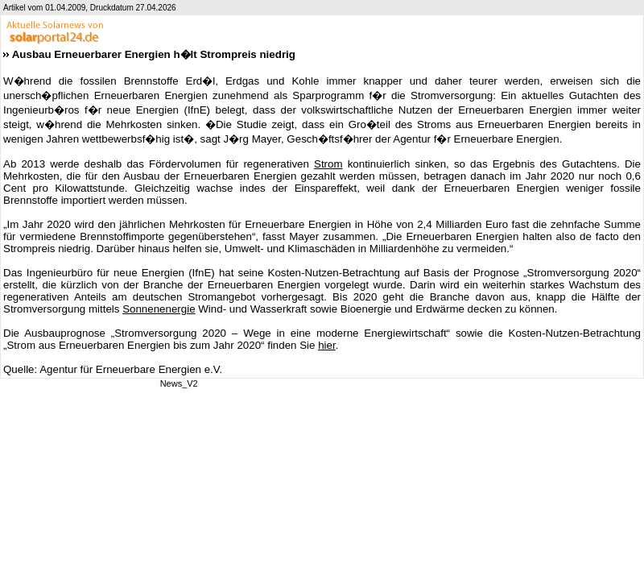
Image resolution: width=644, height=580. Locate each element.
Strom (328, 164)
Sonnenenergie (158, 309)
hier (327, 345)
